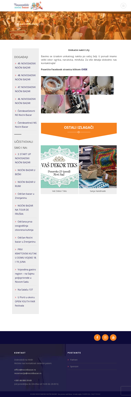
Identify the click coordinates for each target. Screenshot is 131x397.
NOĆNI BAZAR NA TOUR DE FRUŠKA (24, 209)
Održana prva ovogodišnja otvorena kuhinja (24, 225)
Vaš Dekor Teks (60, 191)
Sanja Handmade (98, 191)
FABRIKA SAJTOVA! (91, 394)
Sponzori (74, 366)
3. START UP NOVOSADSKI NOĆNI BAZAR (23, 158)
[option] (60, 169)
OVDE (84, 69)
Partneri (73, 359)
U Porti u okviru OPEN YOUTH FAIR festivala (25, 301)
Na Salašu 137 (25, 289)
